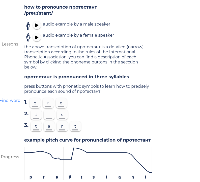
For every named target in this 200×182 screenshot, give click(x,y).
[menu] (10, 6)
